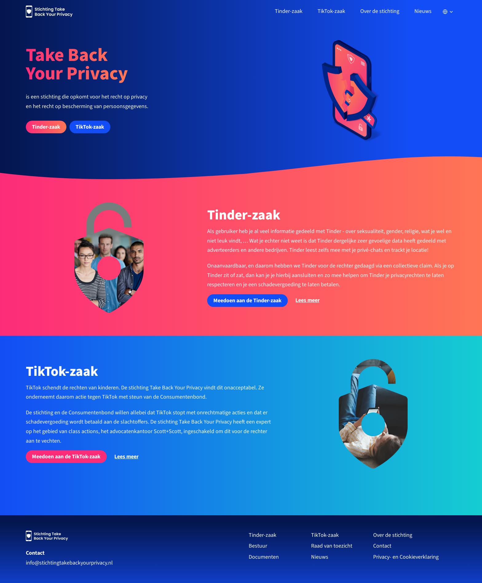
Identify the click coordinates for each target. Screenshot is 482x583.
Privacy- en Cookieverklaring (406, 557)
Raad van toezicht (331, 546)
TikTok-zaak (325, 535)
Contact (35, 553)
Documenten (264, 557)
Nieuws (423, 11)
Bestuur (258, 546)
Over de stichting (392, 535)
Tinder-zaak (262, 535)
